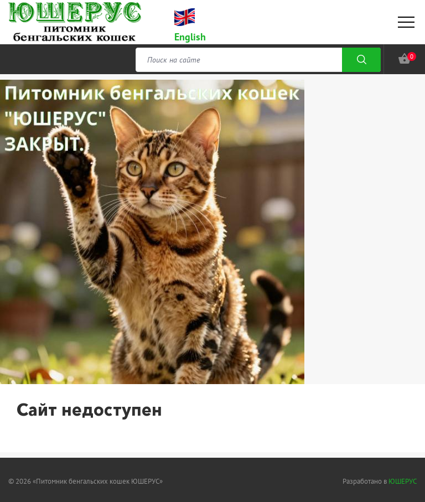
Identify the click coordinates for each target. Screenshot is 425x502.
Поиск (361, 60)
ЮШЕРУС (402, 481)
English (190, 36)
